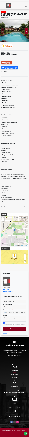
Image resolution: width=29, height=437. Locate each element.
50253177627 (14, 375)
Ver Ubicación (14, 258)
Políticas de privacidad (14, 355)
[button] (26, 31)
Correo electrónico (7, 304)
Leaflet (16, 245)
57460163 (6, 289)
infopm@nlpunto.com (14, 407)
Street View (7, 46)
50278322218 (14, 377)
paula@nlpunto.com (8, 291)
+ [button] (3, 218)
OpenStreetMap (24, 245)
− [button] (3, 220)
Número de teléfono (8, 309)
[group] (14, 31)
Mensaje (5, 315)
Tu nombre (5, 299)
